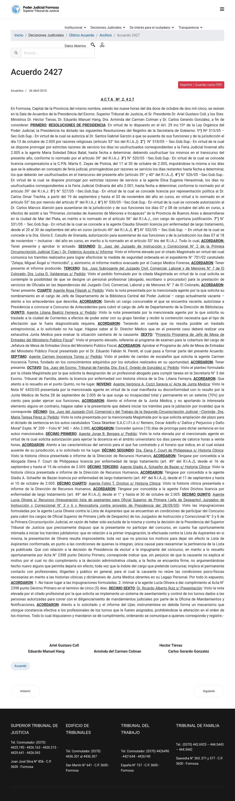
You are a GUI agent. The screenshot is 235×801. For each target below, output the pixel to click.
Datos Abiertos (75, 46)
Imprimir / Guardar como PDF (201, 85)
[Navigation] (222, 9)
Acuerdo (20, 666)
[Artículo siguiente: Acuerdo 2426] (208, 691)
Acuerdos (17, 90)
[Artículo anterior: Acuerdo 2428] (25, 691)
